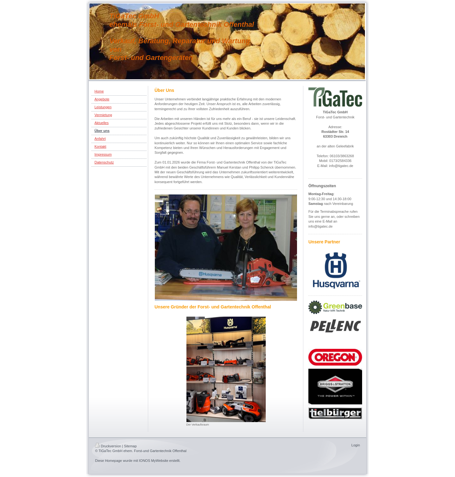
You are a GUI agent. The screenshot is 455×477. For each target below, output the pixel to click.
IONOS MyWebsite (153, 460)
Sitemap (130, 446)
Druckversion (108, 446)
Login (355, 445)
